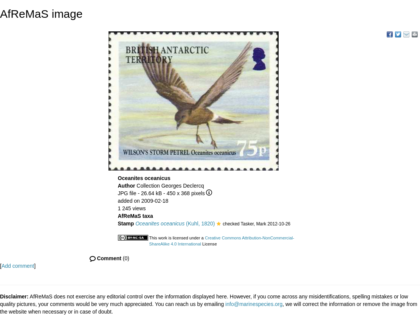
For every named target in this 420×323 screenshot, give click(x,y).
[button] (219, 224)
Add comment (18, 266)
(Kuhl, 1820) (175, 224)
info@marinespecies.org (253, 304)
